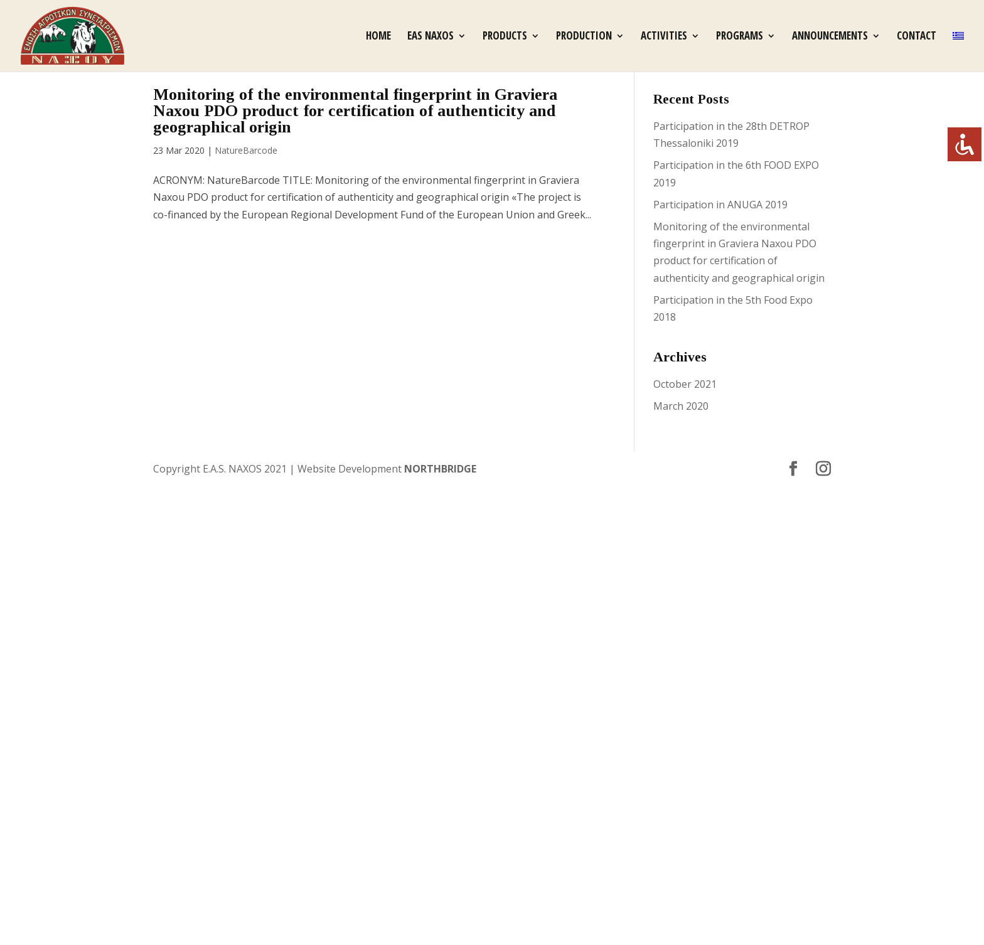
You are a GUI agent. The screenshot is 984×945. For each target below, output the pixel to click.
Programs (739, 37)
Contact (916, 37)
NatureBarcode (246, 150)
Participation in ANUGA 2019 (720, 204)
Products (505, 37)
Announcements (830, 37)
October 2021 (685, 384)
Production (584, 37)
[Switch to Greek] (958, 51)
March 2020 (681, 406)
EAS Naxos (430, 37)
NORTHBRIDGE (440, 469)
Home (378, 37)
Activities (664, 37)
